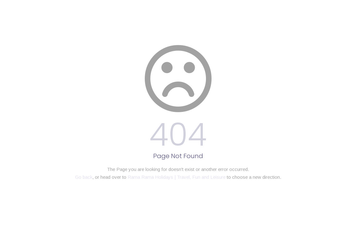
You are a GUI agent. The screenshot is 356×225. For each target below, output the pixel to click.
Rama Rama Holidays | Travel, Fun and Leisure (177, 177)
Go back (83, 177)
